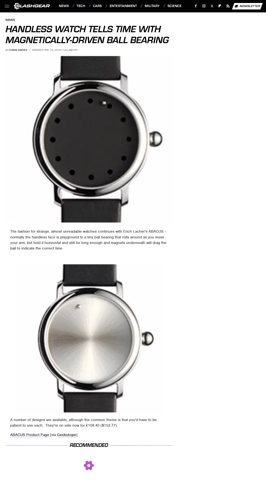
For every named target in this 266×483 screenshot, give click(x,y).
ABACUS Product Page (29, 434)
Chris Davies (18, 49)
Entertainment (123, 6)
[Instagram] (204, 6)
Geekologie (66, 434)
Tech (81, 6)
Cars (97, 6)
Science (175, 6)
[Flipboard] (220, 6)
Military (152, 6)
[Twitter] (212, 6)
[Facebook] (196, 6)
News (64, 6)
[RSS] (228, 6)
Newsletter (247, 6)
